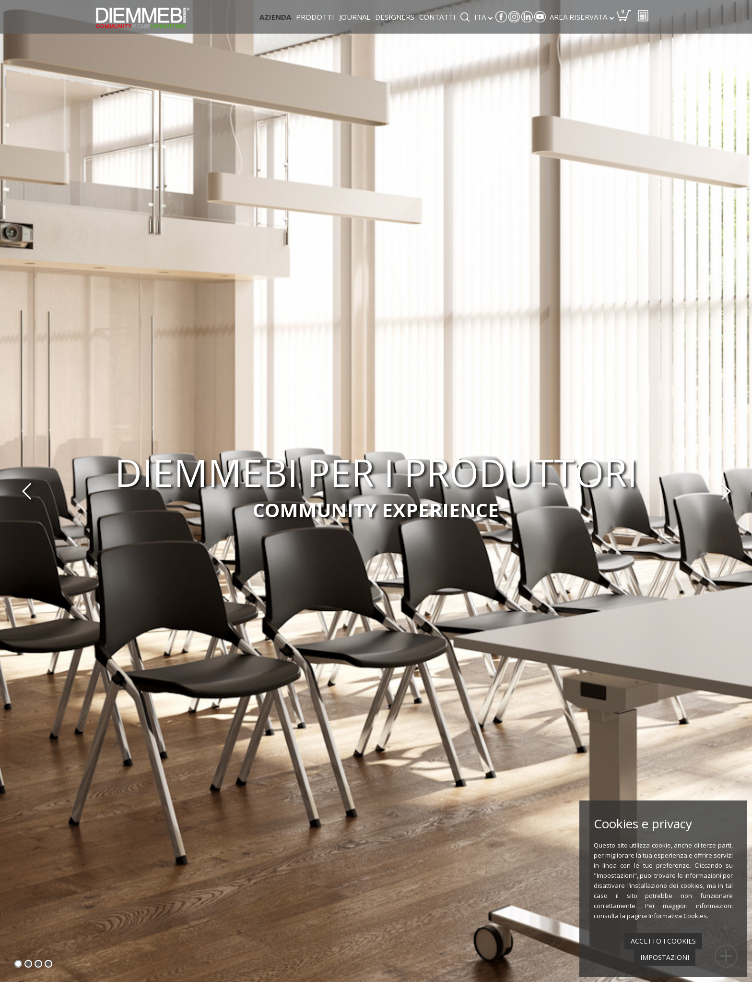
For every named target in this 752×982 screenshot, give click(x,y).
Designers (394, 17)
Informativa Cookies (677, 915)
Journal (354, 17)
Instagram (514, 17)
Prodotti (315, 17)
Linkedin (527, 17)
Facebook (501, 17)
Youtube (540, 17)
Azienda (275, 17)
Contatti (437, 17)
